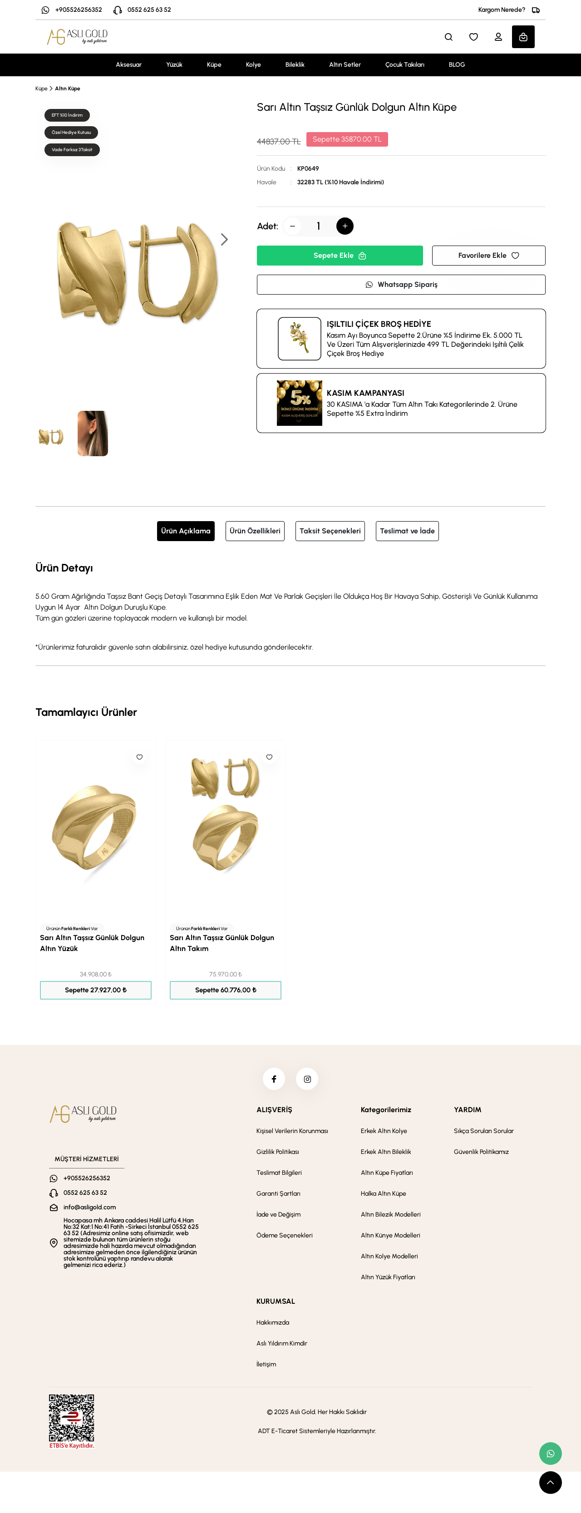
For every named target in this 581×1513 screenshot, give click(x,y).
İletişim (266, 1365)
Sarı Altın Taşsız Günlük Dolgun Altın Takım (222, 943)
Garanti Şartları (278, 1194)
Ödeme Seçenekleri (284, 1236)
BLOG (457, 65)
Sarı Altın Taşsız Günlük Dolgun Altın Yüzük (92, 943)
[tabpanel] (290, 606)
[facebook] (273, 1079)
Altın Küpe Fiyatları (387, 1173)
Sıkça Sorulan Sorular (484, 1131)
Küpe (214, 65)
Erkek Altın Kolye (384, 1131)
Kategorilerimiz (386, 1110)
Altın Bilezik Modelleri (391, 1215)
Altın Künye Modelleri (390, 1236)
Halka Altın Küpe (383, 1194)
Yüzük (174, 65)
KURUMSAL (275, 1301)
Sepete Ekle (340, 255)
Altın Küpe (67, 88)
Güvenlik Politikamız (481, 1152)
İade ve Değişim (278, 1215)
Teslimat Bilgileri (279, 1173)
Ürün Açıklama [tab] (186, 531)
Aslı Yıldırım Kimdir (281, 1344)
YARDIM (468, 1110)
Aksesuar (129, 65)
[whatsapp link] (550, 1453)
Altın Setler (345, 65)
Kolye (253, 65)
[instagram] (307, 1079)
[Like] (139, 757)
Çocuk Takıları (404, 65)
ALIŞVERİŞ (274, 1110)
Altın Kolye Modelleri (389, 1257)
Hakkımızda (272, 1323)
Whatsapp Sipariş (401, 284)
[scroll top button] (550, 1482)
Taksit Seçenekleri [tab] (330, 531)
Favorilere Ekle (488, 255)
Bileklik (295, 65)
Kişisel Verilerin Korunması (292, 1131)
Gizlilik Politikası (277, 1152)
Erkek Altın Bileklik (386, 1152)
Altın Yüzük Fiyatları (388, 1277)
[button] (224, 240)
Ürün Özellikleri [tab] (255, 531)
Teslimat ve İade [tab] (407, 531)
